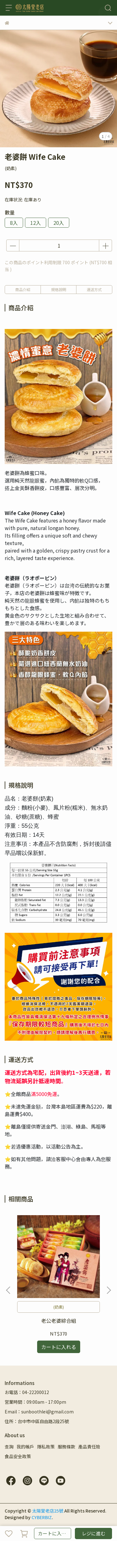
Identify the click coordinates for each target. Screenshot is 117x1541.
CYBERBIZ (42, 1517)
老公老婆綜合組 (58, 1320)
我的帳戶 (25, 1446)
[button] (108, 1290)
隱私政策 (46, 1446)
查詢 (9, 1446)
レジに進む (93, 1533)
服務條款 (66, 1446)
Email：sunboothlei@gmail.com (39, 1411)
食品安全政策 (18, 1456)
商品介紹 (22, 289)
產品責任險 (89, 1446)
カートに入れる (54, 1533)
